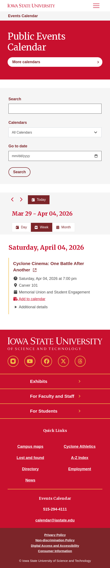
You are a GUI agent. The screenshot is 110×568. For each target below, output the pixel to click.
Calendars (17, 122)
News (30, 480)
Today (39, 199)
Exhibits (38, 381)
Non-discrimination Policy (54, 540)
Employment (79, 469)
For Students (44, 411)
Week (41, 227)
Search (14, 99)
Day (21, 227)
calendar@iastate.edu (55, 520)
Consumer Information (55, 551)
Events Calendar (23, 16)
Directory (30, 469)
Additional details (33, 307)
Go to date (17, 146)
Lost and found (30, 458)
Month (63, 227)
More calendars (26, 62)
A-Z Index (79, 458)
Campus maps (30, 446)
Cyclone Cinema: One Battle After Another (50, 266)
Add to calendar (29, 299)
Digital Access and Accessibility (55, 545)
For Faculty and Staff (52, 396)
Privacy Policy (55, 535)
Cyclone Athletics (79, 446)
